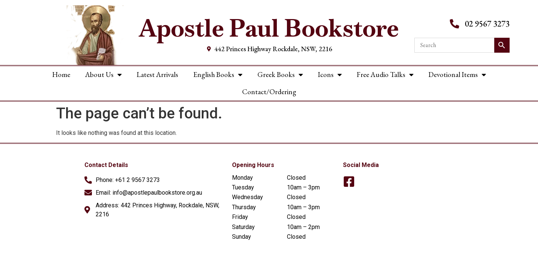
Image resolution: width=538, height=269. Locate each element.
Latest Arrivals (157, 74)
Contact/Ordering (269, 91)
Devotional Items (457, 74)
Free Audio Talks (385, 74)
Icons (330, 74)
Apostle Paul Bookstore (269, 28)
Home (61, 74)
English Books (217, 74)
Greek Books (280, 74)
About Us (103, 74)
